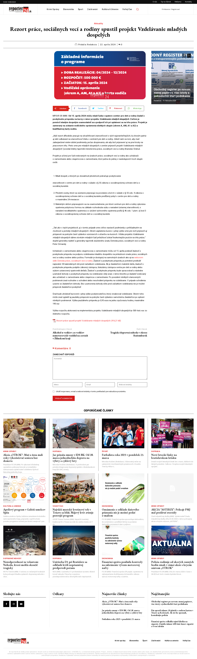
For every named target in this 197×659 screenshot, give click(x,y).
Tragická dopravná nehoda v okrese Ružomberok (128, 334)
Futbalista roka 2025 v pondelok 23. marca (123, 456)
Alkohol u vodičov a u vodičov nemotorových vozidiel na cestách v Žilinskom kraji (70, 335)
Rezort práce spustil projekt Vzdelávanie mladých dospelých (83, 320)
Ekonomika (107, 506)
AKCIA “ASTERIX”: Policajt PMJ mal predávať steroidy (170, 511)
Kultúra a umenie (12, 506)
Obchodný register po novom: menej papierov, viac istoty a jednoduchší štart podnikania (172, 93)
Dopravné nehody (12, 558)
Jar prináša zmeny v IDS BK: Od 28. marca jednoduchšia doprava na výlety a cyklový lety (73, 458)
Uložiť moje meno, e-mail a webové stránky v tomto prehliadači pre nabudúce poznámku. (91, 391)
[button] (137, 9)
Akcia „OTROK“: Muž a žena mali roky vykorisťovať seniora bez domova (23, 458)
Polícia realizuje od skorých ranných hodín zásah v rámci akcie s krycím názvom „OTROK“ (172, 565)
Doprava (57, 451)
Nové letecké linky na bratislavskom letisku (164, 456)
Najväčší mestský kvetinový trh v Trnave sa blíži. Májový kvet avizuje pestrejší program (73, 512)
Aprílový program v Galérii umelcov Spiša (24, 511)
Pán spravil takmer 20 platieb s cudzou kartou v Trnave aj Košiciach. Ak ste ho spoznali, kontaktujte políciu (172, 613)
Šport (105, 451)
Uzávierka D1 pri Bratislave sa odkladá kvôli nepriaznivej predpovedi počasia (70, 565)
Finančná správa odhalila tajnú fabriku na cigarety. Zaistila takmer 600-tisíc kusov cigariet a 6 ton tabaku (172, 624)
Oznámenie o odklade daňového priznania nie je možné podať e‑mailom (120, 512)
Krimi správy (9, 451)
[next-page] (189, 56)
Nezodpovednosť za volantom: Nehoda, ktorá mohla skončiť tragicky (21, 565)
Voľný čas (58, 506)
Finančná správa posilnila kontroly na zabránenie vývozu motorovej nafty (122, 565)
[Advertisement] (26, 68)
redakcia (92, 44)
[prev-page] (184, 56)
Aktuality (98, 23)
